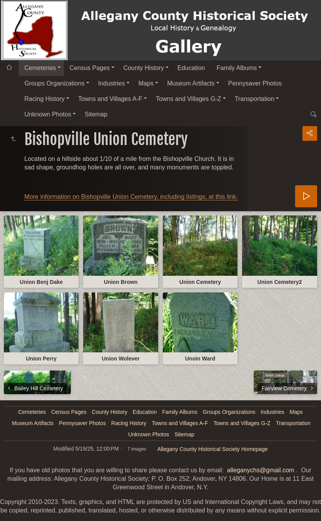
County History (143, 68)
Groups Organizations (54, 83)
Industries (111, 83)
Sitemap (96, 114)
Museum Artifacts (191, 83)
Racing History (44, 99)
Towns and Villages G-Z (188, 99)
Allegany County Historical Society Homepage (212, 449)
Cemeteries (40, 68)
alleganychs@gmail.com (260, 470)
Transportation (255, 99)
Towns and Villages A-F (110, 99)
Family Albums (237, 68)
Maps (146, 83)
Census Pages (90, 68)
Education (191, 68)
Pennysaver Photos (255, 83)
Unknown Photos (47, 114)
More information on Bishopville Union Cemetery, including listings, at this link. (131, 196)
